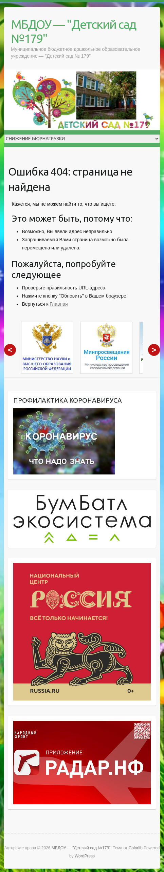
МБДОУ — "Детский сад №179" (73, 31)
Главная (59, 304)
